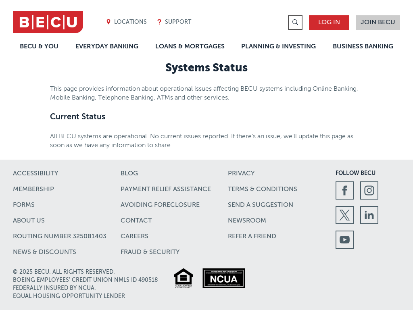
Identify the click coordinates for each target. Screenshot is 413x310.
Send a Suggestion (260, 205)
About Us (29, 221)
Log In (329, 22)
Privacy (241, 174)
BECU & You (39, 47)
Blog (129, 174)
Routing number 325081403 (59, 236)
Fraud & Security (150, 252)
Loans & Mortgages (190, 47)
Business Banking (363, 47)
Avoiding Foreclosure (160, 205)
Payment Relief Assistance (166, 189)
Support (173, 22)
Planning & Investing (278, 47)
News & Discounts (44, 252)
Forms (24, 205)
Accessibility (35, 174)
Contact (136, 221)
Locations (126, 22)
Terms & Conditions (262, 189)
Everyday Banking (106, 47)
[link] (295, 22)
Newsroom (247, 221)
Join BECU (378, 22)
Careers (134, 236)
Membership (33, 189)
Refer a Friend (252, 236)
